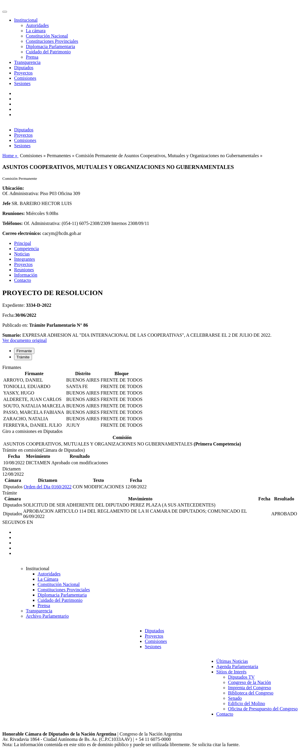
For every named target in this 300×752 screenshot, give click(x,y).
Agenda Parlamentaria (237, 666)
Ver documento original (24, 340)
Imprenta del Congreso (249, 687)
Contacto (22, 280)
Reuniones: (13, 213)
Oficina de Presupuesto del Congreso (263, 708)
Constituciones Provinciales (52, 41)
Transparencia (27, 62)
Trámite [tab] (23, 357)
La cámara (35, 30)
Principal (22, 243)
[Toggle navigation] (4, 12)
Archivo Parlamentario (47, 616)
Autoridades (37, 25)
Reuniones (24, 269)
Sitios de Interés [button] (231, 671)
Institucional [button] (26, 20)
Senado (235, 698)
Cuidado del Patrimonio (48, 51)
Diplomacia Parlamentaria (50, 46)
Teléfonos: (12, 223)
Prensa (32, 57)
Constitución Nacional (47, 35)
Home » (10, 155)
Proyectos (23, 72)
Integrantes (24, 259)
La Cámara (48, 579)
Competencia (26, 248)
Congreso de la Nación (249, 682)
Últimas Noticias (232, 661)
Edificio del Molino (246, 703)
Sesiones (22, 83)
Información (25, 274)
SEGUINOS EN (17, 522)
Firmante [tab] (24, 351)
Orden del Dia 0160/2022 (48, 486)
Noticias (22, 253)
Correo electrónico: (21, 233)
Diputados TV (241, 677)
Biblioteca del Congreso (251, 692)
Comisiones (25, 78)
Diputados (23, 67)
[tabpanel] (150, 397)
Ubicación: (13, 188)
